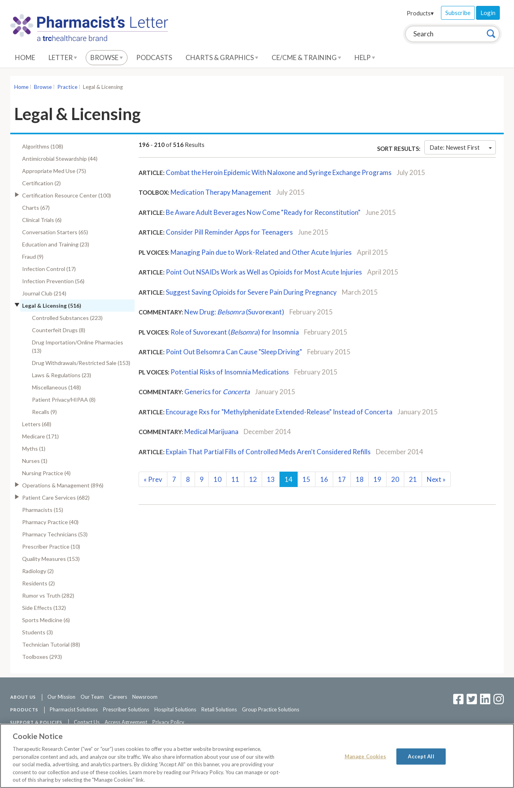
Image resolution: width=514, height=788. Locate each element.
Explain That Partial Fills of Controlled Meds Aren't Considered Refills (268, 452)
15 (306, 479)
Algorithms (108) (42, 146)
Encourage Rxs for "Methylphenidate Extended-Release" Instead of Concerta (279, 412)
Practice (67, 87)
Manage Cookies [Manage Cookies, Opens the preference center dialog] (365, 756)
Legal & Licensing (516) (51, 305)
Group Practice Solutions (270, 709)
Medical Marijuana (211, 431)
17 (342, 479)
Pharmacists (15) (42, 509)
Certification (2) (41, 183)
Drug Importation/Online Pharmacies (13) (77, 346)
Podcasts (154, 57)
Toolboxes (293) (42, 656)
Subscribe (458, 12)
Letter (63, 57)
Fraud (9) (32, 256)
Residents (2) (38, 583)
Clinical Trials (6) (42, 219)
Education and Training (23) (55, 244)
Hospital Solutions (175, 709)
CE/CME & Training (306, 57)
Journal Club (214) (44, 293)
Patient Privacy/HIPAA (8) (64, 399)
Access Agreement (126, 722)
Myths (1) (33, 448)
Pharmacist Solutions (74, 709)
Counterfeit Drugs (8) (58, 330)
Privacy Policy (168, 722)
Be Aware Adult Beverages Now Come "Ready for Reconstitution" (263, 212)
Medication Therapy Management (221, 192)
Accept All (421, 756)
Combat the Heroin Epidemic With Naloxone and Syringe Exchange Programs (279, 172)
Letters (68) (36, 424)
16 (324, 479)
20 (395, 479)
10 (217, 479)
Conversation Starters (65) (55, 232)
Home (25, 57)
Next (436, 479)
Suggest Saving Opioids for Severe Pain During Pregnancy (251, 292)
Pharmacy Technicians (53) (55, 534)
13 (271, 479)
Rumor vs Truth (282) (48, 595)
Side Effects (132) (44, 607)
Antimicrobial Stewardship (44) (60, 158)
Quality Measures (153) (51, 558)
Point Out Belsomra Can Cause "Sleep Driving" (234, 352)
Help (365, 57)
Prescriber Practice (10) (51, 546)
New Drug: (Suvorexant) (234, 312)
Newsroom (145, 697)
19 (377, 479)
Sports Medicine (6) (46, 620)
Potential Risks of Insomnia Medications (230, 372)
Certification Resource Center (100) (66, 195)
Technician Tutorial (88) (51, 644)
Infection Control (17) (49, 268)
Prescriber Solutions (126, 709)
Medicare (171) (40, 436)
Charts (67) (36, 207)
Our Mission (61, 697)
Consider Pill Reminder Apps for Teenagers (229, 232)
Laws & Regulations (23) (61, 375)
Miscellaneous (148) (56, 387)
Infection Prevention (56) (53, 281)
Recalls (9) (44, 411)
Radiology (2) (38, 571)
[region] (257, 756)
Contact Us (86, 722)
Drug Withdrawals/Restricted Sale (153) (81, 362)
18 (360, 479)
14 (289, 479)
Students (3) (37, 632)
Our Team (92, 697)
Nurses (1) (34, 460)
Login (487, 12)
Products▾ (420, 13)
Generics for (217, 391)
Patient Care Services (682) (56, 497)
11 (235, 479)
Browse (106, 57)
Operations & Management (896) (62, 485)
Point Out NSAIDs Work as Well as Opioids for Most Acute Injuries (264, 272)
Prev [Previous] (153, 479)
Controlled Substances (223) (67, 317)
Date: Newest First (461, 147)
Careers (118, 697)
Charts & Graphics (222, 57)
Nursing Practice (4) (46, 473)
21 (413, 479)
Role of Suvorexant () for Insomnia (235, 332)
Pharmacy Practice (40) (50, 522)
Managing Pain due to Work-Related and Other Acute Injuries (261, 252)
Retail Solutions (219, 709)
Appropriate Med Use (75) (54, 170)
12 (253, 479)
